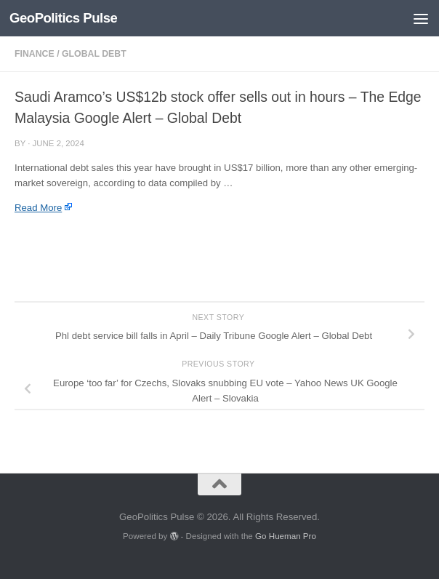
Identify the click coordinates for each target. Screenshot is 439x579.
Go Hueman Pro (285, 535)
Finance (35, 54)
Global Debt (94, 54)
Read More (38, 207)
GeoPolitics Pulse (63, 17)
